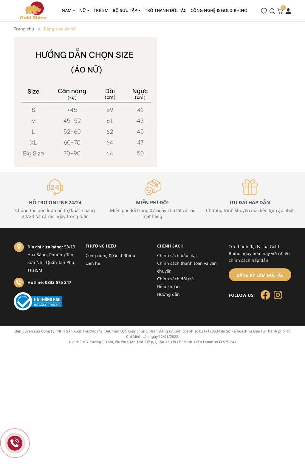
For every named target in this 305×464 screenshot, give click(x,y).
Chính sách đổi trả (175, 279)
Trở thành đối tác (165, 10)
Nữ (83, 10)
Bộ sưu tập (125, 10)
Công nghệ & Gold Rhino (110, 255)
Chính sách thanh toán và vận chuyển (187, 267)
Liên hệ (93, 263)
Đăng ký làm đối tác (260, 275)
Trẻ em (101, 10)
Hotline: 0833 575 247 (49, 282)
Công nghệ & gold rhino (219, 10)
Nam (67, 10)
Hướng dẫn (168, 294)
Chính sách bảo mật (177, 255)
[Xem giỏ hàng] (280, 10)
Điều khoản (168, 286)
